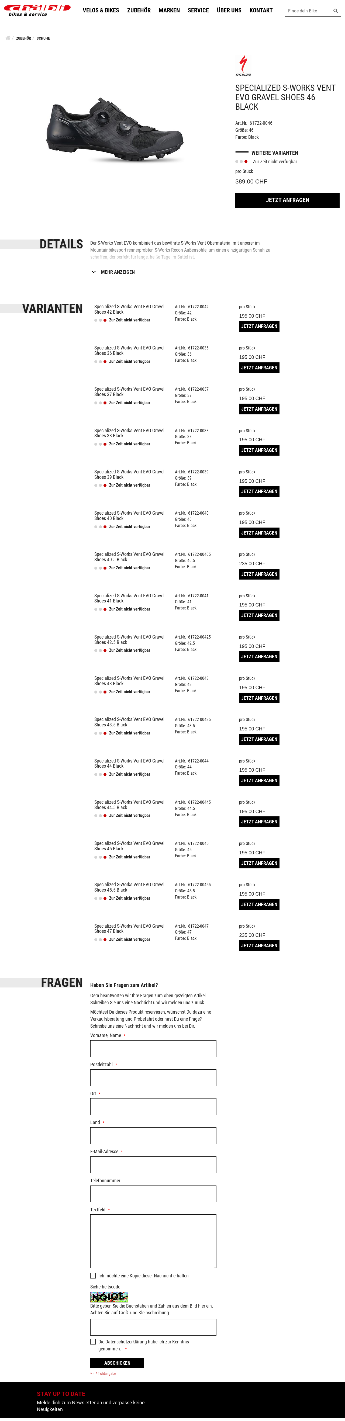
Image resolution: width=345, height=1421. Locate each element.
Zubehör (143, 11)
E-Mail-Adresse (104, 1154)
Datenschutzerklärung (126, 1344)
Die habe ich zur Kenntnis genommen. (143, 1348)
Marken (173, 11)
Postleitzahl (101, 1067)
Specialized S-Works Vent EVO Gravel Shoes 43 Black (129, 683)
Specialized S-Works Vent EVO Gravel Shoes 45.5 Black (129, 889)
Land (95, 1125)
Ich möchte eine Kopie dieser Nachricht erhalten (143, 1278)
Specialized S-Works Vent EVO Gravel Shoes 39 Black (129, 477)
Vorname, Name (105, 1038)
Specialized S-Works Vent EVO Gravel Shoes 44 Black (129, 766)
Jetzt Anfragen (287, 202)
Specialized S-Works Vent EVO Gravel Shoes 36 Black (129, 353)
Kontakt (265, 11)
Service (202, 11)
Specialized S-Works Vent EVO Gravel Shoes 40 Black (129, 518)
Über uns (234, 11)
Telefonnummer (105, 1183)
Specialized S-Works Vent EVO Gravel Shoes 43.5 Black (129, 724)
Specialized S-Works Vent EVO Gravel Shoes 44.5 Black (129, 807)
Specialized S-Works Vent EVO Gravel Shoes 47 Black (129, 931)
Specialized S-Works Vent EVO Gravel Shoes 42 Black (129, 311)
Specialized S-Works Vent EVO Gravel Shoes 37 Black (129, 394)
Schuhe (43, 41)
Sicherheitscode (105, 1289)
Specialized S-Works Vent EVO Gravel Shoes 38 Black (129, 435)
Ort (93, 1096)
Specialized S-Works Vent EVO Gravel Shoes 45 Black (129, 848)
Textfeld (97, 1212)
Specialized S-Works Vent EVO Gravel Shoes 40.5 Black (129, 559)
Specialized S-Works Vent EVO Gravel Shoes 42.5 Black (129, 642)
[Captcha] (153, 1330)
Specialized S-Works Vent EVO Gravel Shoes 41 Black (129, 600)
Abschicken (117, 1365)
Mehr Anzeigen (118, 275)
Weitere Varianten (274, 155)
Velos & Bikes (105, 11)
